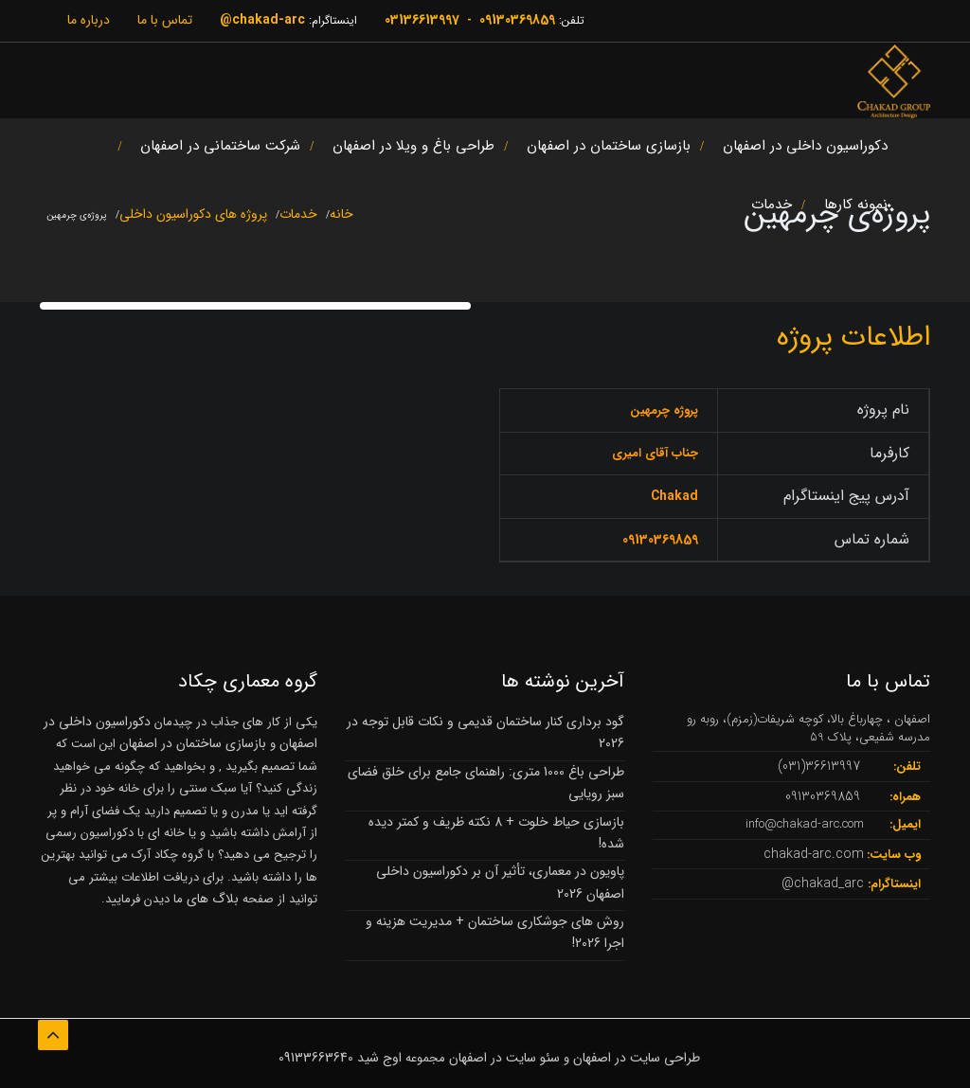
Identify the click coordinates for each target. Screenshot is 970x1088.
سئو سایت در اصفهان (504, 1057)
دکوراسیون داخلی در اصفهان (805, 148)
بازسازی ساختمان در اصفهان (609, 148)
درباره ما (88, 19)
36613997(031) (819, 766)
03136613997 (422, 19)
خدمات (771, 207)
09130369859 (517, 19)
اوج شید (379, 1057)
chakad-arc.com (813, 854)
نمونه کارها (856, 207)
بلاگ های (211, 898)
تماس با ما (164, 19)
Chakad (674, 496)
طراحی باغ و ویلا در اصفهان (413, 148)
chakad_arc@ (822, 883)
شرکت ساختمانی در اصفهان (220, 148)
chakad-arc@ (262, 19)
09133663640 (315, 1057)
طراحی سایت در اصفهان (636, 1057)
